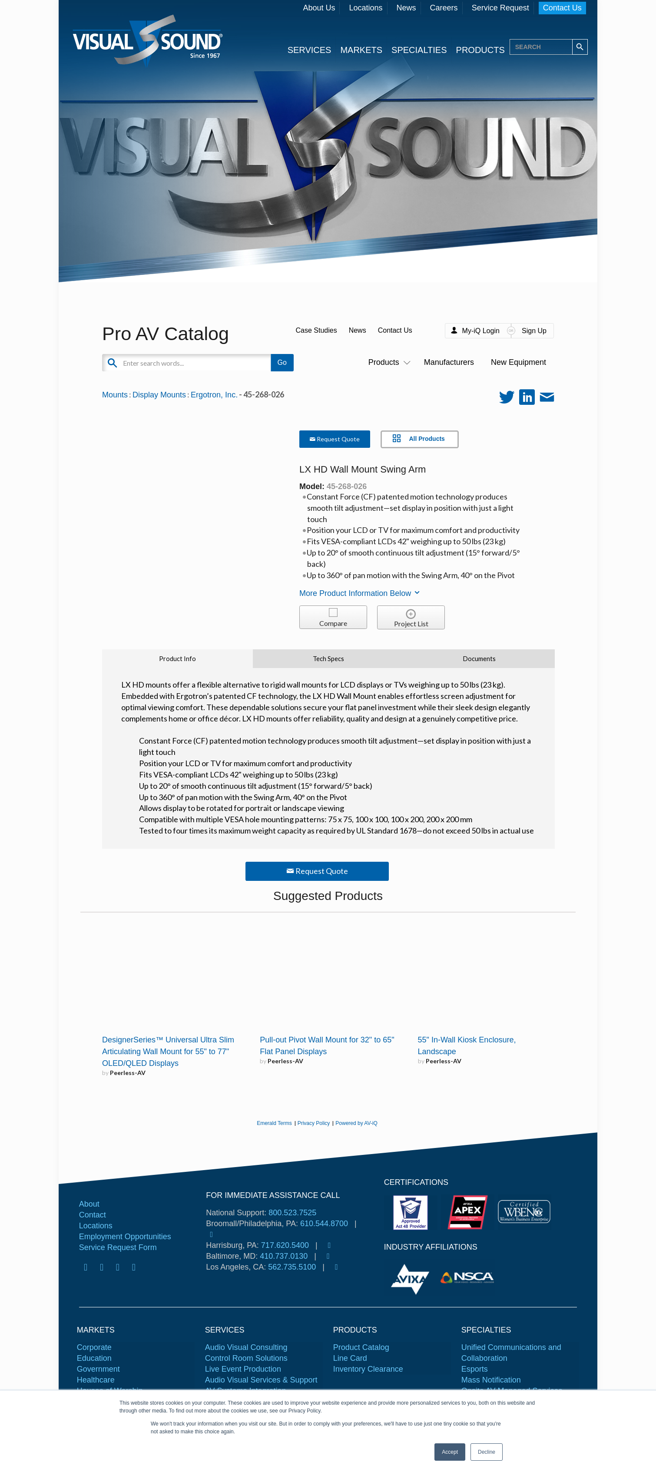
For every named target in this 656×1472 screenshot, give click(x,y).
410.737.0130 (284, 1256)
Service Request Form (118, 1247)
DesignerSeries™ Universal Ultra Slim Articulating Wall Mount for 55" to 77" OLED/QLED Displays (168, 1051)
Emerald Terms (274, 1123)
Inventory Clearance (368, 1369)
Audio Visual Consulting (246, 1347)
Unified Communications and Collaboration (511, 1353)
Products (387, 362)
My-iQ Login (481, 330)
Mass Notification (491, 1380)
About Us (319, 7)
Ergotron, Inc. (214, 394)
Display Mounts (159, 394)
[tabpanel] (412, 1278)
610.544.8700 (324, 1223)
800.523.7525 (292, 1212)
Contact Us (562, 7)
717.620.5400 (285, 1245)
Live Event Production (243, 1369)
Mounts (115, 394)
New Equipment (518, 362)
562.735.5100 (292, 1267)
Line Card (350, 1358)
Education (94, 1358)
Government (98, 1369)
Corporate (94, 1347)
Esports (474, 1369)
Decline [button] (486, 1452)
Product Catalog (361, 1347)
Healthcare (96, 1380)
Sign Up (534, 330)
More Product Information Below (360, 593)
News (406, 7)
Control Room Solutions (246, 1358)
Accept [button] (450, 1452)
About (89, 1204)
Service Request (500, 7)
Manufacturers (449, 362)
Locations (365, 7)
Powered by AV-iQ (356, 1123)
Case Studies (316, 330)
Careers (444, 7)
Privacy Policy (314, 1123)
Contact (92, 1215)
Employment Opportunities (125, 1236)
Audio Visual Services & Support (261, 1380)
